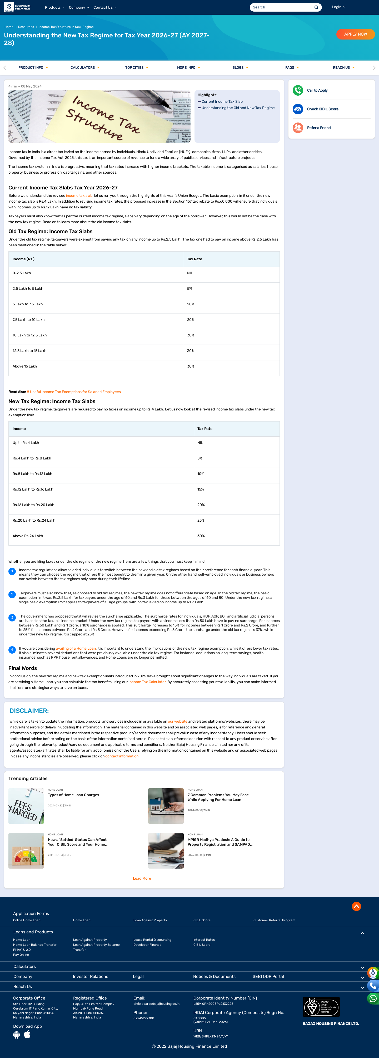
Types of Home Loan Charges (73, 795)
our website (177, 721)
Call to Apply (317, 90)
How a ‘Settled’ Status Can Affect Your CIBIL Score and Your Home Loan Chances (77, 842)
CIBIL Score (202, 920)
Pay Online (21, 955)
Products (55, 7)
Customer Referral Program (274, 920)
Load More (142, 878)
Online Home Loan (26, 920)
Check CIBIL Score (322, 109)
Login (338, 7)
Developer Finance (147, 945)
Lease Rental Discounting (152, 940)
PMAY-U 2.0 (22, 950)
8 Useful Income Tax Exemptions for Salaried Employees (74, 392)
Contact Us (105, 7)
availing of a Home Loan (76, 648)
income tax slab (79, 195)
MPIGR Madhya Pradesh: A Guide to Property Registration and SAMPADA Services (220, 842)
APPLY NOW (355, 34)
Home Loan (81, 920)
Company (79, 7)
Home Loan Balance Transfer (35, 945)
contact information (121, 756)
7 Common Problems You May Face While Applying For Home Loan (218, 797)
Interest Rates (204, 940)
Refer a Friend (319, 128)
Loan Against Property (150, 920)
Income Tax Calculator (147, 682)
